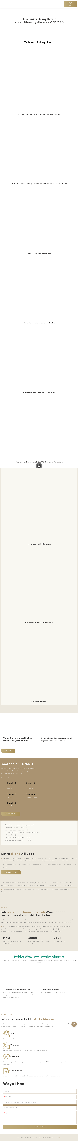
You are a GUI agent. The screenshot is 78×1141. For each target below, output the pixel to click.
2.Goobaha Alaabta (50, 989)
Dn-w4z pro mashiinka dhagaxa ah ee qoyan (39, 114)
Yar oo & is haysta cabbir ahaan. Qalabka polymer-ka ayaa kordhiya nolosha (18, 739)
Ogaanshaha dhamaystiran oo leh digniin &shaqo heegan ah (56, 739)
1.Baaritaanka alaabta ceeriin (16, 989)
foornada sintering (39, 701)
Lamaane (11, 1056)
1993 (6, 937)
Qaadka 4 (30, 794)
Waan (9, 1033)
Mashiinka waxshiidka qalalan (39, 622)
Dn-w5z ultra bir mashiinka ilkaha (39, 323)
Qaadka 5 (11, 803)
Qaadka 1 (11, 783)
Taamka (58, 1137)
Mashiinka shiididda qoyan (39, 544)
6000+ (33, 937)
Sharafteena (12, 1070)
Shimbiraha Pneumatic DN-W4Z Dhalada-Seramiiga (39, 462)
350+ (57, 937)
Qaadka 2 (30, 783)
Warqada (11, 1045)
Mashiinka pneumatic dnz (39, 254)
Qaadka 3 (11, 794)
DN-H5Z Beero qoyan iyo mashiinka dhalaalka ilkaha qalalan (39, 184)
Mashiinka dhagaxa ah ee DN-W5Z (39, 393)
